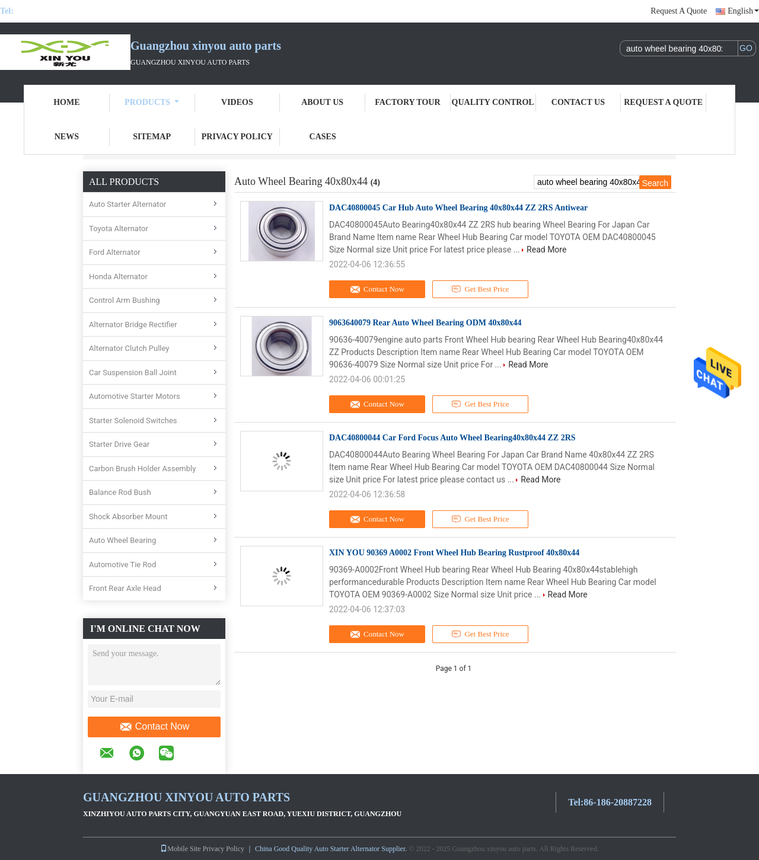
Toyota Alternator (118, 228)
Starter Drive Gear (119, 444)
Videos (237, 102)
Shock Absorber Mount (128, 516)
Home (66, 102)
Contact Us (578, 102)
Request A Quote (678, 11)
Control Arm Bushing (124, 300)
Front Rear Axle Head (125, 588)
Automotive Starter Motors (134, 396)
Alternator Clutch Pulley (129, 348)
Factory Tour (407, 102)
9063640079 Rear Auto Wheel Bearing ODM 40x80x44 (425, 322)
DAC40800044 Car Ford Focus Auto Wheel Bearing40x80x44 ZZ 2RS (452, 437)
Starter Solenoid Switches (133, 420)
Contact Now (154, 726)
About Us (322, 102)
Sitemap (152, 136)
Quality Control (493, 102)
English (743, 11)
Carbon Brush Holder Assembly (142, 468)
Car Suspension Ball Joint (133, 372)
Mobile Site (180, 849)
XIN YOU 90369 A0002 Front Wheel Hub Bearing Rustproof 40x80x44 (454, 552)
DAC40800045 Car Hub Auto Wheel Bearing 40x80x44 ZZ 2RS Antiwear (458, 207)
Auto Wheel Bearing (122, 540)
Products (152, 102)
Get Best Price (480, 289)
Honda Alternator (118, 276)
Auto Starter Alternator (127, 204)
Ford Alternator (115, 252)
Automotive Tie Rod (122, 564)
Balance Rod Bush (120, 492)
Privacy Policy (237, 136)
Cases (323, 136)
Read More (546, 249)
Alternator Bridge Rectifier (133, 324)
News (67, 136)
